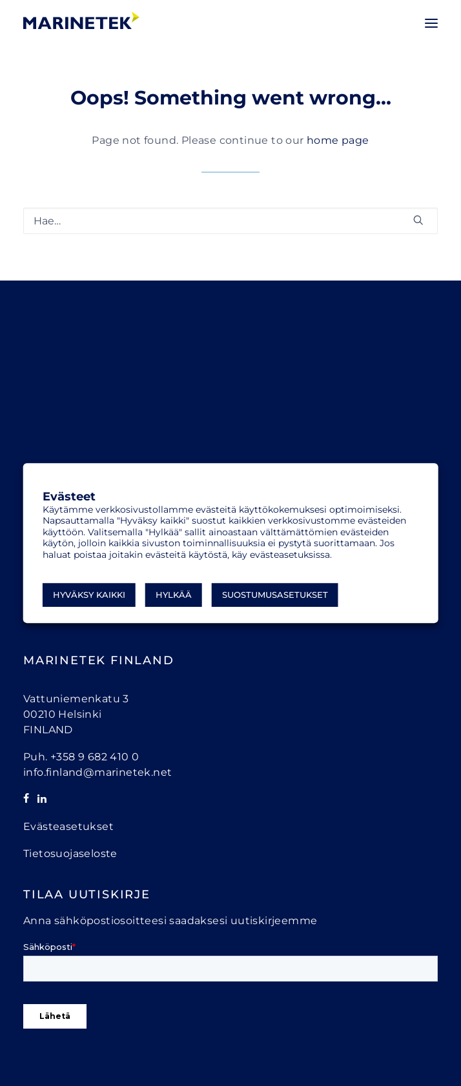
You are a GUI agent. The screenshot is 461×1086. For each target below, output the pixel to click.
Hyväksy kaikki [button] (89, 594)
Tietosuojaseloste (70, 853)
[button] (431, 23)
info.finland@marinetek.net (97, 772)
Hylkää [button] (174, 594)
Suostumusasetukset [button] (275, 594)
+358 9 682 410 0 (94, 757)
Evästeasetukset (68, 826)
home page (338, 140)
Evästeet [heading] (69, 497)
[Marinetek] (81, 20)
